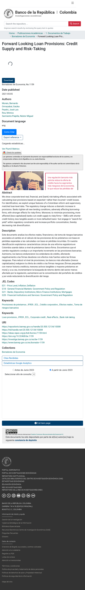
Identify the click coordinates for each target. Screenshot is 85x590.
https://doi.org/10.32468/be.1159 (18, 336)
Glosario (5, 537)
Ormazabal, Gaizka (11, 106)
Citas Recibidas (11, 358)
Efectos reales (66, 304)
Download (8, 80)
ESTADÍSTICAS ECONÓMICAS (13, 481)
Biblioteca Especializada (11, 526)
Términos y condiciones (11, 566)
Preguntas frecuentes (10, 533)
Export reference (12, 137)
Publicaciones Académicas (30, 33)
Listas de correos (8, 557)
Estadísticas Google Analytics (18, 363)
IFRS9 (31, 304)
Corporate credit (38, 317)
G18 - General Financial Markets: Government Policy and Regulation (33, 289)
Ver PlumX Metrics (10, 149)
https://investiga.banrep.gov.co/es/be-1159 (22, 339)
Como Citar (9, 132)
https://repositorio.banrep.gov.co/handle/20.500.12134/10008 (31, 326)
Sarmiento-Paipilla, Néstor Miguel (17, 116)
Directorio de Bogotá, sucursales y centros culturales (21, 547)
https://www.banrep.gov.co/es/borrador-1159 (23, 342)
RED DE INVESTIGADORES (12, 487)
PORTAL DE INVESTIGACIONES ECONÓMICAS (19, 473)
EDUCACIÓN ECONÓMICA (11, 484)
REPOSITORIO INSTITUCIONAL (13, 476)
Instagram (14, 496)
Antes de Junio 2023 (23, 370)
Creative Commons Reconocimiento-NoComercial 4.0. (47, 434)
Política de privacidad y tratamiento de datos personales (23, 569)
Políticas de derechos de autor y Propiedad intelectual (22, 573)
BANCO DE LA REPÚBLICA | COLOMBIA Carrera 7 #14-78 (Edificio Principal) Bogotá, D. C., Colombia (17, 506)
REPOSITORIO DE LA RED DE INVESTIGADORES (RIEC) (22, 490)
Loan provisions (9, 317)
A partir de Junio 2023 (60, 370)
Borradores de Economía (23, 36)
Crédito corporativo (49, 304)
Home (12, 33)
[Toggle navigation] (72, 3)
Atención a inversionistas (11, 560)
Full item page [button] (42, 423)
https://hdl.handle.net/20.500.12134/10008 (22, 330)
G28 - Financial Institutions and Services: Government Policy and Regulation (37, 295)
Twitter (9, 496)
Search (74, 23)
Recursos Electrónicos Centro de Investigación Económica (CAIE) (26, 530)
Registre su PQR (8, 554)
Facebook (4, 496)
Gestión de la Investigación (12, 520)
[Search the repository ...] (36, 23)
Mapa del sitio (7, 582)
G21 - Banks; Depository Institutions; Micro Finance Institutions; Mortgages (37, 292)
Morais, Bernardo (10, 103)
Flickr (33, 496)
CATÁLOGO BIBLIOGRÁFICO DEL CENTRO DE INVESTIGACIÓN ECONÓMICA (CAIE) (32, 479)
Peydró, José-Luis (10, 109)
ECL (37, 304)
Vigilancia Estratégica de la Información (16, 523)
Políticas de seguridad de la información (17, 576)
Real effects (53, 317)
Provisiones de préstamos (14, 304)
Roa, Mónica (8, 113)
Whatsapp (23, 496)
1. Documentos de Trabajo (58, 33)
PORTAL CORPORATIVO (11, 470)
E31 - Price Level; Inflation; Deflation (18, 285)
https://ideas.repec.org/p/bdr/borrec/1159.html (24, 333)
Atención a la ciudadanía (11, 550)
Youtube (18, 496)
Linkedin (28, 496)
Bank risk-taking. (67, 317)
